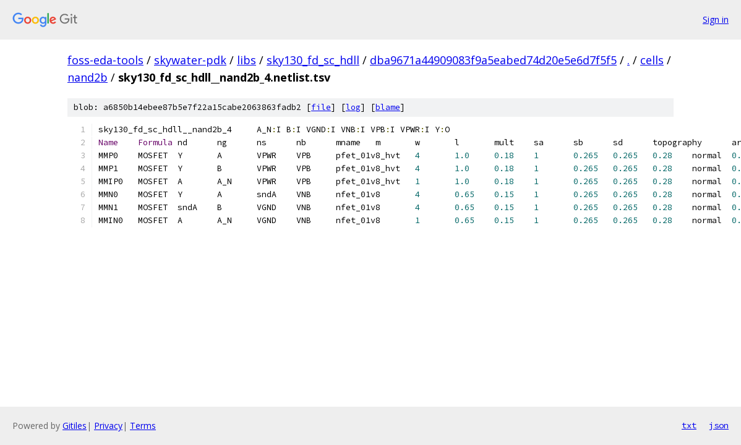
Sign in (716, 19)
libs (246, 60)
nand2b (87, 77)
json (719, 425)
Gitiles (74, 425)
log (353, 107)
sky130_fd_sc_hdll (313, 60)
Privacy (108, 425)
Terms (143, 425)
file (321, 107)
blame (387, 107)
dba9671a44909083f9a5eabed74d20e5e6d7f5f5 (493, 60)
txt (689, 425)
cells (652, 60)
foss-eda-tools (105, 60)
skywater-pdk (190, 60)
